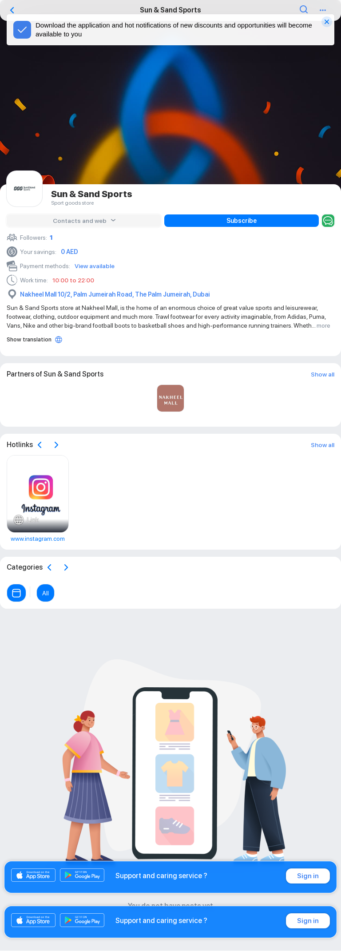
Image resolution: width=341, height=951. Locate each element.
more (323, 325)
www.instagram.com (38, 538)
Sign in (308, 876)
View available (95, 265)
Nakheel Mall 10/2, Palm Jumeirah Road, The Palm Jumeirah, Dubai (115, 294)
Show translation (29, 339)
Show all (322, 374)
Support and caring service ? (161, 876)
